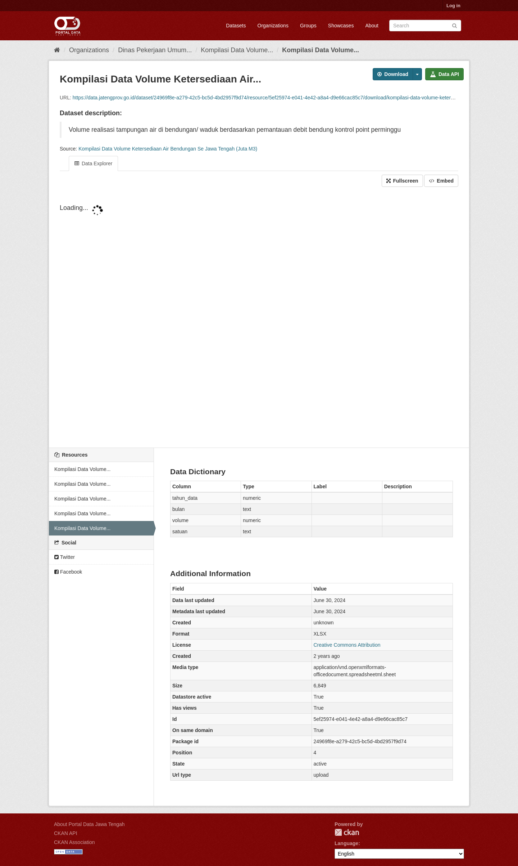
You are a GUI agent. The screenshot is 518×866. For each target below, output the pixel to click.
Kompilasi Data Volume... (237, 50)
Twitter (64, 557)
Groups (308, 25)
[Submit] (454, 25)
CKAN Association (74, 842)
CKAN (347, 832)
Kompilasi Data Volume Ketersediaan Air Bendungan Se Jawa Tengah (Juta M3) (167, 149)
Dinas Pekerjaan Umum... (155, 50)
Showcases (341, 25)
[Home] (57, 50)
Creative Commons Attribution (347, 645)
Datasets (236, 25)
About (371, 25)
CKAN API (65, 833)
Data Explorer (93, 163)
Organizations (273, 25)
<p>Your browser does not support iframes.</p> (259, 318)
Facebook (68, 572)
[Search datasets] (425, 25)
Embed (441, 181)
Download (392, 74)
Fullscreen (402, 181)
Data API (444, 74)
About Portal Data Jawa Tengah (89, 824)
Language (346, 843)
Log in (453, 5)
